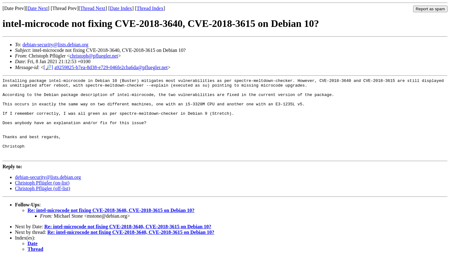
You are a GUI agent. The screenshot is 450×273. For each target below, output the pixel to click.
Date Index (121, 8)
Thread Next (92, 8)
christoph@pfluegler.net (94, 55)
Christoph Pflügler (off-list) (42, 204)
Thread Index (150, 8)
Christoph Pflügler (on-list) (42, 198)
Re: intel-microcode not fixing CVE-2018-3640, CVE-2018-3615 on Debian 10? (111, 226)
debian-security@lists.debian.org (55, 44)
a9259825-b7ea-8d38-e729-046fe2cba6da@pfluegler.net (111, 67)
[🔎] (48, 67)
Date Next (38, 8)
